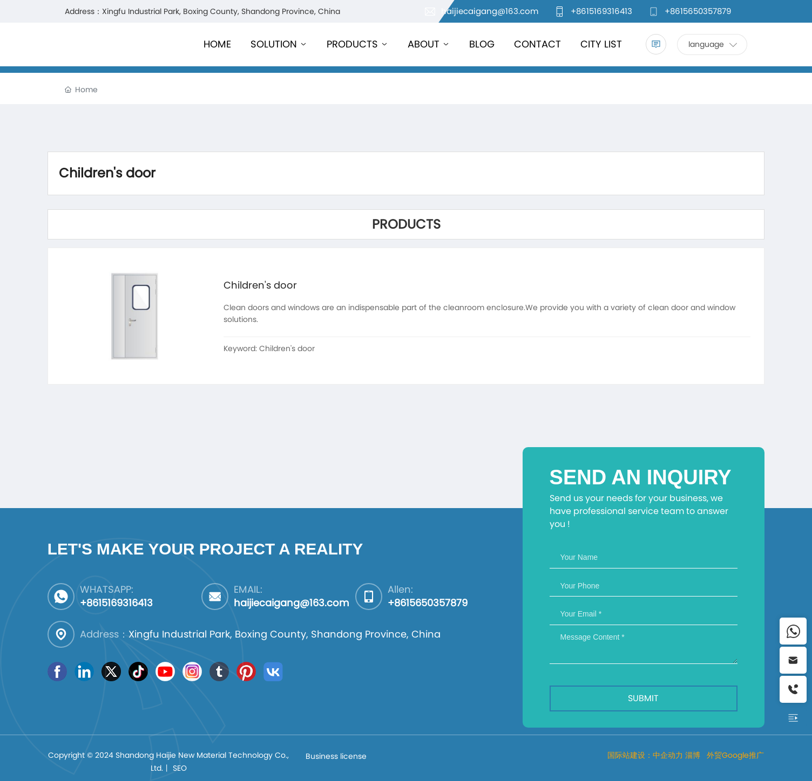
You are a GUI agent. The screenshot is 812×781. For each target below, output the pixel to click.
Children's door (260, 285)
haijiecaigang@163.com (489, 11)
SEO (180, 768)
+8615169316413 (601, 11)
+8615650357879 (698, 11)
